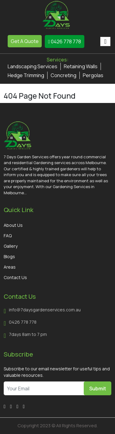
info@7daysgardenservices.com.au (45, 310)
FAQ (8, 236)
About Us (13, 225)
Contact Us (15, 277)
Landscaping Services (32, 66)
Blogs (9, 256)
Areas (10, 267)
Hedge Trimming (26, 75)
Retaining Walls (81, 66)
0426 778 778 (64, 41)
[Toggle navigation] (105, 41)
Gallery (10, 246)
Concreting (63, 75)
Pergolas (93, 75)
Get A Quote (25, 41)
